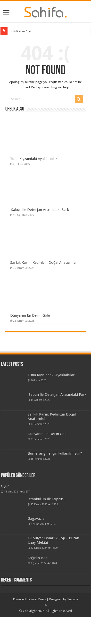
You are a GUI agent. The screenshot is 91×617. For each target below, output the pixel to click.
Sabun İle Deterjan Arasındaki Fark (39, 210)
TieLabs (72, 599)
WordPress (38, 599)
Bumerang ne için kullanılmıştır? (55, 453)
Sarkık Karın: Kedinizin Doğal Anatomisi (43, 262)
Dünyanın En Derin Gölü (30, 315)
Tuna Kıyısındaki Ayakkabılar (33, 159)
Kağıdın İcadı (38, 558)
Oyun (5, 486)
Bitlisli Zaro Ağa (20, 31)
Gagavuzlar (37, 518)
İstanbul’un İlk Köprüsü (47, 499)
